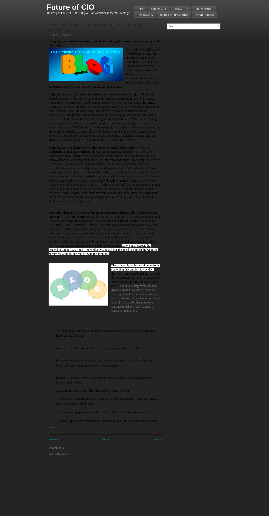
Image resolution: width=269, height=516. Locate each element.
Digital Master (204, 9)
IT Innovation (145, 15)
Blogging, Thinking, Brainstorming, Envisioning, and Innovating (97, 27)
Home (140, 9)
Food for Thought (66, 428)
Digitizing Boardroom (174, 15)
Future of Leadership (84, 428)
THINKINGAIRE (159, 9)
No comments (84, 35)
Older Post (158, 439)
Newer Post (54, 439)
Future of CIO (71, 7)
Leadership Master (102, 428)
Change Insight (204, 15)
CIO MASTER (181, 9)
